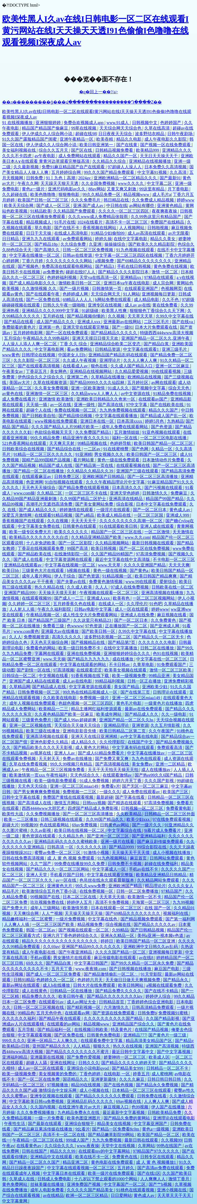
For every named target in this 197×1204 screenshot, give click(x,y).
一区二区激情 (157, 532)
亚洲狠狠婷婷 (49, 122)
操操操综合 (115, 244)
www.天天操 (54, 659)
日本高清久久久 (127, 487)
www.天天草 (110, 565)
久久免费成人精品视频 (153, 200)
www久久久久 (131, 183)
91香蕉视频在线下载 (90, 675)
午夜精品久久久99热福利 (46, 338)
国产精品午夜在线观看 (60, 1018)
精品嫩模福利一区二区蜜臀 (28, 919)
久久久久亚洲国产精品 (145, 565)
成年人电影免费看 (47, 1190)
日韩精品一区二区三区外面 (169, 814)
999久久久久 (13, 1040)
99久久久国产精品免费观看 (109, 172)
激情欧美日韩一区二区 (80, 283)
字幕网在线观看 (49, 653)
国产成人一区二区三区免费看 (54, 974)
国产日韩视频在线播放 (130, 968)
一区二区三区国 (149, 515)
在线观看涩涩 (89, 670)
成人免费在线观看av (141, 791)
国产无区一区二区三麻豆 (145, 786)
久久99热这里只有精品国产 (156, 216)
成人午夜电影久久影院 (166, 139)
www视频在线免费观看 (56, 421)
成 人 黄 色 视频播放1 (156, 1162)
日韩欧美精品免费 (165, 1112)
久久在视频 (58, 521)
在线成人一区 (111, 603)
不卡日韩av (120, 664)
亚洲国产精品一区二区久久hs (126, 720)
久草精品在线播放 (108, 377)
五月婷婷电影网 (28, 332)
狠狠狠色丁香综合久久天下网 (157, 310)
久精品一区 (162, 449)
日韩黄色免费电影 (104, 1035)
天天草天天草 (141, 316)
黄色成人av (180, 509)
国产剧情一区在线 (34, 670)
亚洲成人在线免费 (137, 615)
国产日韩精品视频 (147, 930)
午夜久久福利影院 (54, 609)
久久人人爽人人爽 (140, 360)
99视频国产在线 (45, 897)
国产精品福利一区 (54, 1029)
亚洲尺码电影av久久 (67, 189)
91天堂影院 (152, 974)
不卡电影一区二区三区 (174, 559)
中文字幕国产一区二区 (125, 1184)
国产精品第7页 (122, 642)
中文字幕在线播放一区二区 (35, 255)
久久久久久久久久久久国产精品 (114, 1018)
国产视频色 (29, 266)
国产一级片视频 (74, 288)
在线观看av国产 (153, 399)
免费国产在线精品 (167, 222)
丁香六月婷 (33, 261)
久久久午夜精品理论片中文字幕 (116, 482)
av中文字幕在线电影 (139, 736)
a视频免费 (105, 261)
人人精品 (82, 1046)
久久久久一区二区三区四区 (124, 211)
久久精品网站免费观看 (158, 880)
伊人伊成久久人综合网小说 (47, 133)
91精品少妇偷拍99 (108, 233)
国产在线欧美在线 (167, 404)
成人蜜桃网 (162, 1074)
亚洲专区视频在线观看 (51, 1096)
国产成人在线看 (28, 559)
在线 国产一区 (158, 908)
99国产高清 (78, 548)
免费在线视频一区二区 (75, 410)
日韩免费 (35, 178)
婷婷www (185, 200)
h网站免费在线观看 (113, 299)
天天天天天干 (84, 521)
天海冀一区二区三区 (151, 902)
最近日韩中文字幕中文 (133, 1051)
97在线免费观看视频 (172, 819)
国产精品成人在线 (49, 686)
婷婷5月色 (155, 421)
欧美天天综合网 (19, 205)
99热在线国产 (169, 1145)
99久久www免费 (91, 886)
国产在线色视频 (119, 1085)
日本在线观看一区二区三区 (117, 908)
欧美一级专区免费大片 (30, 532)
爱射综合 (168, 581)
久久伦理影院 (112, 742)
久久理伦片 (137, 603)
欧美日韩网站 (131, 985)
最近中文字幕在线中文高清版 (123, 559)
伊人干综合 (65, 576)
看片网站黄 (84, 460)
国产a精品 (85, 515)
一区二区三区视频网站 (154, 598)
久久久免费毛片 (86, 200)
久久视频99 (171, 1140)
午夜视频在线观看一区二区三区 (109, 592)
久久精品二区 (50, 493)
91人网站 (131, 294)
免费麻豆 (179, 493)
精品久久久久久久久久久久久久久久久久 (60, 941)
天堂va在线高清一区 (98, 277)
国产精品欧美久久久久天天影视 (43, 747)
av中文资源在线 (136, 393)
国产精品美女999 (128, 1068)
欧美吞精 (105, 139)
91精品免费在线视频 (172, 393)
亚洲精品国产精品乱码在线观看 (118, 355)
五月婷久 (126, 1168)
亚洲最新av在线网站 (122, 321)
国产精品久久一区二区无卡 (159, 637)
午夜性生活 (15, 1123)
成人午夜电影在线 (39, 952)
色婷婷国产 (171, 122)
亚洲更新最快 (104, 1079)
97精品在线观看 (159, 277)
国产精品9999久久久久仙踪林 (97, 382)
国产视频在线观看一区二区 (84, 930)
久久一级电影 (174, 714)
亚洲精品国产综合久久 (133, 1024)
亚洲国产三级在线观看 (137, 471)
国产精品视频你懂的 (86, 316)
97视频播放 (58, 1085)
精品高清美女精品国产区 (149, 1040)
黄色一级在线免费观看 (118, 460)
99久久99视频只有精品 (71, 764)
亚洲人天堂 (37, 874)
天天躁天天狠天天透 (60, 183)
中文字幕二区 (160, 183)
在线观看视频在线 (133, 465)
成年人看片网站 (37, 576)
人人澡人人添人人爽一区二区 (30, 344)
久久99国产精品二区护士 (83, 498)
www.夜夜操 (88, 1145)
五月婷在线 (54, 316)
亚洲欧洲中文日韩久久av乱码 (151, 946)
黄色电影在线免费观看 (112, 1162)
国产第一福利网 (180, 919)
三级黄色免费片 (37, 720)
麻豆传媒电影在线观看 (115, 957)
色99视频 (140, 1107)
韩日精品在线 (117, 200)
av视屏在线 (41, 753)
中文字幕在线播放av (146, 753)
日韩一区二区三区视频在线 (39, 1007)
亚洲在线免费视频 (84, 653)
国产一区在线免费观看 (67, 332)
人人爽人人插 (17, 924)
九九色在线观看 (147, 758)
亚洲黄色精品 (170, 205)
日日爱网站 (121, 1195)
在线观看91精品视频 (53, 515)
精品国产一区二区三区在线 (117, 532)
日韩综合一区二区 (19, 675)
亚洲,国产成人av (88, 205)
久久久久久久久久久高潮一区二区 (131, 521)
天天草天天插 (112, 897)
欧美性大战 (13, 814)
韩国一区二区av (41, 930)
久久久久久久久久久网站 (69, 261)
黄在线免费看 (165, 305)
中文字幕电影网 (49, 349)
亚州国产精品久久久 (51, 1046)
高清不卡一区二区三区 (127, 222)
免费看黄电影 (179, 808)
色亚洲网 (34, 482)
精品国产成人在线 (56, 465)
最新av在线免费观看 (144, 709)
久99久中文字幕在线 (175, 316)
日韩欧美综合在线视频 (23, 449)
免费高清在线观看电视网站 (67, 266)
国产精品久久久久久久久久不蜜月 (78, 1051)
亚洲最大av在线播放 (60, 631)
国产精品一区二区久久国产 (35, 1162)
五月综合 (12, 338)
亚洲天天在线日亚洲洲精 (94, 736)
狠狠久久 (102, 1046)
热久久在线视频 (128, 1046)
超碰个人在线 (39, 410)
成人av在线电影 (78, 681)
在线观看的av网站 (64, 1024)
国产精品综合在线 (64, 449)
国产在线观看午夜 (43, 294)
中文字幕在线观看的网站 (83, 664)
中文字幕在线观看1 (141, 349)
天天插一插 (37, 404)
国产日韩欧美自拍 (39, 415)
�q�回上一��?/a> (98, 92)
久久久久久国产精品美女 (90, 1190)
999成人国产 (78, 1140)
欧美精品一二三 (54, 709)
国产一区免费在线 (43, 299)
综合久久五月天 (54, 150)
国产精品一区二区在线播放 (39, 471)
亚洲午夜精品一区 (77, 139)
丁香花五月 (37, 371)
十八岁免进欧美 (41, 543)
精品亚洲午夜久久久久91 (86, 438)
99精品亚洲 (160, 675)
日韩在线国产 (35, 1151)
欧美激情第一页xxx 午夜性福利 (38, 775)
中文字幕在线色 (103, 919)
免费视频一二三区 (80, 791)
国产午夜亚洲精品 (75, 952)
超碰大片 (10, 825)
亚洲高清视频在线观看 (47, 736)
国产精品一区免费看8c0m (116, 1129)
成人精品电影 (147, 299)
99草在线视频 (84, 128)
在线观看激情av (118, 775)
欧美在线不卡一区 (92, 1156)
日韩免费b (147, 1013)
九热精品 (175, 421)
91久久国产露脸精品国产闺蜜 (30, 139)
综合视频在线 (118, 924)
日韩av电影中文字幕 (93, 609)
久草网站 (146, 1145)
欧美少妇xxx (139, 819)
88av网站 (96, 189)
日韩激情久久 (155, 493)
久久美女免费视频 (51, 388)
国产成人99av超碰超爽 (75, 720)
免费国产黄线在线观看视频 (68, 797)
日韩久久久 (88, 1062)
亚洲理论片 (110, 360)
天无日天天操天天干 (159, 156)
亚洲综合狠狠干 (80, 1123)
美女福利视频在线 (19, 150)
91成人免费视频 (94, 780)
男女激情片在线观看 (72, 957)
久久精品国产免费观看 (74, 211)
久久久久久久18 (91, 847)
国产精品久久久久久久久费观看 (105, 1096)
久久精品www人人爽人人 (95, 393)
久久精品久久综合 (109, 161)
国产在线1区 (148, 1173)
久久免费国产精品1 (93, 432)
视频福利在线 (176, 913)
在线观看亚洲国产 (141, 288)
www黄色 (11, 355)
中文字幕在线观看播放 (116, 415)
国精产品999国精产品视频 (46, 460)
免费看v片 (110, 786)
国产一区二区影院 (75, 543)
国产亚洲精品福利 (149, 836)
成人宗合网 (164, 283)
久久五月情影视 (165, 725)
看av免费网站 (80, 349)
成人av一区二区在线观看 (41, 1068)
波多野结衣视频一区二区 (108, 637)
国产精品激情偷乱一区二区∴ (111, 974)
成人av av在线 (137, 305)
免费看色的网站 (41, 648)
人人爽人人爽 (157, 1101)
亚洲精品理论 (117, 725)
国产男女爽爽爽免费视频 (37, 791)
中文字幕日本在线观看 (64, 1173)
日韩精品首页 (112, 1002)
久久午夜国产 (162, 731)
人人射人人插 (22, 609)
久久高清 (179, 172)
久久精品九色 (71, 836)
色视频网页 (171, 288)
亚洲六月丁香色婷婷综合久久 (71, 935)
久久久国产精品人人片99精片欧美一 (65, 427)
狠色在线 (100, 366)
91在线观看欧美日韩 (118, 526)
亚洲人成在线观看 (157, 526)
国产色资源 (162, 427)
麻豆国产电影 (167, 968)
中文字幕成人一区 (109, 869)
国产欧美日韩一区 (99, 631)
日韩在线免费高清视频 (23, 858)
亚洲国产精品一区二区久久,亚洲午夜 (156, 338)
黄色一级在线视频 (110, 570)
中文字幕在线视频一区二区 (70, 565)
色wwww (75, 626)
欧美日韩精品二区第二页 (123, 731)
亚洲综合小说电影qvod (88, 1068)
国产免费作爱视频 (84, 1057)
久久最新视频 (26, 167)
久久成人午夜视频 (80, 360)
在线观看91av (52, 1002)
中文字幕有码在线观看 (133, 747)
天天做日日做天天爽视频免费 (133, 980)
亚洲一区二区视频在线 (30, 725)
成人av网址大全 (82, 1002)
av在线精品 (53, 1195)
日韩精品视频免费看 (114, 150)
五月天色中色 (49, 1013)
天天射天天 (50, 758)
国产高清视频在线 (112, 764)
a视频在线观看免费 (164, 985)
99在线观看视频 (166, 371)
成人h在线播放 (57, 985)
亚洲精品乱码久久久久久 (90, 1101)
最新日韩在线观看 (141, 1140)
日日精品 (11, 238)
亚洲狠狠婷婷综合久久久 (127, 653)
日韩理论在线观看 (170, 692)
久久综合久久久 (59, 1145)
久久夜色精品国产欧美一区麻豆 (64, 714)
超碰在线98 (85, 133)
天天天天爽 (179, 565)
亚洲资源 (140, 725)
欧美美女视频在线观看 (126, 670)
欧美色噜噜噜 (43, 194)
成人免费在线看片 (19, 399)
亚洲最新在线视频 (47, 1057)
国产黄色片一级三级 (167, 1035)
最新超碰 (104, 797)
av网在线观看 (163, 382)
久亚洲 (96, 244)
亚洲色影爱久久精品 (49, 742)
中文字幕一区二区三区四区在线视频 (129, 255)
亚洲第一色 (50, 327)
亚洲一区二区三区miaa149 (136, 697)
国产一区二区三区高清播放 (153, 476)
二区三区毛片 (157, 321)
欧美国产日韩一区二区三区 (43, 200)
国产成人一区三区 (53, 205)
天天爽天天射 (62, 443)
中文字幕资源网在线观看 (69, 559)
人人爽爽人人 (153, 1179)
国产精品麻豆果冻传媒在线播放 (43, 1129)
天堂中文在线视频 (118, 1145)
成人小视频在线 (94, 1090)
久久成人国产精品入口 (132, 366)
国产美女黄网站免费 (94, 504)
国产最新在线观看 (45, 1123)
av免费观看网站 (78, 238)
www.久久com (137, 537)
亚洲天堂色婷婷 (125, 493)
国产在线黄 (127, 144)
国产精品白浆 (157, 344)
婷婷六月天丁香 (127, 780)
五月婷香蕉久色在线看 (74, 603)
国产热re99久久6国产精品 (159, 775)
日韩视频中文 (145, 122)
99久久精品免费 (45, 438)
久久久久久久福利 (19, 1018)
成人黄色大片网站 (92, 747)
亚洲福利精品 (15, 1057)
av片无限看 (178, 233)
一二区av (92, 449)
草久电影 (43, 227)
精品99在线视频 (86, 1085)
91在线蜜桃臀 (116, 449)
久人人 (102, 587)
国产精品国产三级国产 (49, 620)
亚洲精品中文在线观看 (51, 1156)
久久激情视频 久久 (40, 288)
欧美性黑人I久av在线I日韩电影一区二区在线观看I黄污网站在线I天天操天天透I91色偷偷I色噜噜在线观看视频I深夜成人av (95, 30)
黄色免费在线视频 (171, 266)
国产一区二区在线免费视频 (145, 548)
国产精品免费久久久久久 (119, 991)
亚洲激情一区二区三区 (47, 393)
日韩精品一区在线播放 (71, 991)
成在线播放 (123, 659)
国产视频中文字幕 (149, 388)
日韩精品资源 (108, 349)
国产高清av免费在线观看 (160, 1168)
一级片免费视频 (70, 919)
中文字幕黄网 (15, 1201)
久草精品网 (19, 686)
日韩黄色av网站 (115, 825)
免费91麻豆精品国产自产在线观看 (74, 167)
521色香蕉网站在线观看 (24, 443)
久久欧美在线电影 (60, 697)
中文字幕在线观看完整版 (110, 874)
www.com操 (24, 493)
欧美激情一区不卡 (145, 897)
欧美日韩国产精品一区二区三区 (164, 443)
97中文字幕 (137, 404)
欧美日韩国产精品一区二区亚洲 (146, 941)
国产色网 (140, 449)
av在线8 (146, 957)
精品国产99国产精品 (165, 498)
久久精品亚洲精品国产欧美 (97, 537)
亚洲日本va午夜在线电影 (127, 283)
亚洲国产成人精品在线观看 (35, 681)
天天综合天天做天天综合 (78, 725)
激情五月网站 (67, 803)
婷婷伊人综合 (158, 996)
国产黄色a (139, 570)
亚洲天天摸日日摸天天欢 (95, 338)
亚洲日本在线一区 (97, 421)
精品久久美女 (163, 238)
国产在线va (183, 321)
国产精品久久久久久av (155, 924)
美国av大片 (20, 382)
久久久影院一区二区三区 (37, 360)
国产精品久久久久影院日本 (124, 272)
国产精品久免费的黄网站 (127, 1118)
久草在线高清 (157, 128)
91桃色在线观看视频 (135, 1190)
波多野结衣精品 (150, 133)
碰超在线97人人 (81, 272)
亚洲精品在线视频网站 (91, 371)
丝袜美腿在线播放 (47, 1184)
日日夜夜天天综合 (115, 133)
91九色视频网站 (112, 858)
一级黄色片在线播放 (163, 703)
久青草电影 (144, 664)
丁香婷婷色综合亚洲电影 (150, 1002)
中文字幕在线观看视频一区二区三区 (81, 1168)
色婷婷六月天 (90, 980)
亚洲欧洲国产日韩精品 (103, 476)
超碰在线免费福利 (161, 863)
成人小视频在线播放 (172, 852)
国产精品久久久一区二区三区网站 (58, 869)
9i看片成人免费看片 (163, 830)
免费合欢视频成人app (84, 122)
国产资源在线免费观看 (114, 1013)
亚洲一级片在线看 (117, 841)
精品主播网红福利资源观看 (97, 709)
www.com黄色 (26, 631)
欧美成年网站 (109, 714)
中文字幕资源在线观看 (90, 686)
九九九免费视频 (107, 1140)
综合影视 (125, 504)
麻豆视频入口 (116, 1107)
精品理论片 (155, 886)
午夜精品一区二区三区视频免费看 (54, 769)
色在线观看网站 (54, 825)
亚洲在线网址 (63, 1062)
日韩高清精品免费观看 (153, 1007)
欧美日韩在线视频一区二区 (80, 830)
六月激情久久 (117, 1007)
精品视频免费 (90, 924)
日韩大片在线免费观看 (94, 985)
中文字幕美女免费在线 (39, 526)
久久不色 (171, 299)
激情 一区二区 (165, 272)
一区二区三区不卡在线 (86, 493)
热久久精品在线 (49, 587)
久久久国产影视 (159, 780)
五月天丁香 (62, 968)
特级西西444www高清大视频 (166, 332)
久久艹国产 (41, 863)
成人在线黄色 (35, 991)
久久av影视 (41, 830)
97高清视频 (63, 670)
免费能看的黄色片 (19, 327)
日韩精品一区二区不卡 (167, 1068)
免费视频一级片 (94, 697)
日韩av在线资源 (78, 255)
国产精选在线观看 (125, 803)
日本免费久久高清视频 (166, 167)
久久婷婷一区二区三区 (29, 603)
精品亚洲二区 (76, 1162)
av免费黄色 (53, 272)
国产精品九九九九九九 (88, 659)
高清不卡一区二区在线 (64, 1134)
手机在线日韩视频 (134, 266)
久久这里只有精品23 (92, 620)
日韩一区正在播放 (144, 681)
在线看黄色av (29, 1145)
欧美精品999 (148, 150)
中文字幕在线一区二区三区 (162, 659)
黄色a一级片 (34, 189)
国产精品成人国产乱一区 (164, 415)
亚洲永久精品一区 (117, 935)
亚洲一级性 (85, 404)
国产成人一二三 (69, 598)
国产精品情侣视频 (75, 415)
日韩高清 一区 (60, 847)
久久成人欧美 (80, 587)
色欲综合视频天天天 (53, 432)
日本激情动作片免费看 (163, 460)
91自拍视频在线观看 (64, 482)
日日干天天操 (39, 233)
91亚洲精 (83, 454)
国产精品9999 (122, 847)
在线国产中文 (141, 742)
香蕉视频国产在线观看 (23, 521)
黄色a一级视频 (156, 1129)
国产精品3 (105, 266)
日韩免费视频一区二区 (39, 692)
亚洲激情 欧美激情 (56, 399)
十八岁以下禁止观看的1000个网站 (106, 1179)
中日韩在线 (116, 205)
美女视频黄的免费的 (58, 1074)
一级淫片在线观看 (113, 509)
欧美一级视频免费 (129, 675)
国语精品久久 (76, 1079)
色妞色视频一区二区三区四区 (86, 703)
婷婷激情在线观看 (76, 509)
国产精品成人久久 (142, 714)
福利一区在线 (125, 438)
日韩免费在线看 (152, 1096)
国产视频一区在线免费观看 (166, 144)
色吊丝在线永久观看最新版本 (107, 880)
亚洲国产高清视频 (162, 1046)
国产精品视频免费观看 (142, 919)
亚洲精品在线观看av (23, 565)
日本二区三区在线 (80, 897)
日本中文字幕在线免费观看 (162, 504)
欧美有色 (122, 598)
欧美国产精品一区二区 (158, 1134)
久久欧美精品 (129, 814)
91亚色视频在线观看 (161, 432)
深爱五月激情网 (17, 515)
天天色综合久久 (85, 775)
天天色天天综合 (33, 786)
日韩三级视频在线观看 (62, 819)
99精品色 (26, 1013)
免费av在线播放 (78, 758)
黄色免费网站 (15, 1184)
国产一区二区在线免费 (39, 1079)
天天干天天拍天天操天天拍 (113, 769)
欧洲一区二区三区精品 (87, 1195)
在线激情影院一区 (71, 554)
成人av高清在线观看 (147, 233)
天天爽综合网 (26, 913)
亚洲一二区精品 (170, 764)
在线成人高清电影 (71, 233)
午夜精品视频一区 (43, 615)
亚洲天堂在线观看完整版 (86, 327)
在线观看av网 (78, 1013)
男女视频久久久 (109, 454)
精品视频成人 (39, 222)
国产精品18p (46, 244)
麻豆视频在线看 (172, 615)
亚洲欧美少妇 (155, 686)
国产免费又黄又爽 (112, 758)
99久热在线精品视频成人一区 (90, 692)
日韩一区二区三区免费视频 (88, 250)
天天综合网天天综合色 (121, 128)
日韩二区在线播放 (157, 648)
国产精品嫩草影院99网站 (111, 1134)
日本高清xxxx (130, 421)
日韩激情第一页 (107, 288)
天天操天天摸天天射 (57, 592)
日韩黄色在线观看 (80, 526)
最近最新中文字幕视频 (124, 1112)
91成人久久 (119, 388)
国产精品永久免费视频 (157, 1085)
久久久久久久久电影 (157, 642)
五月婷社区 (138, 382)
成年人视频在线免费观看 (33, 703)
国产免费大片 (15, 908)
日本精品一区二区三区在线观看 (142, 1090)
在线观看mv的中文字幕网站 (104, 1151)
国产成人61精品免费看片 (101, 753)
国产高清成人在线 (35, 803)
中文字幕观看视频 (35, 1035)
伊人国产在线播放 (168, 1107)
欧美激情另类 (76, 908)
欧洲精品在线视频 (145, 377)
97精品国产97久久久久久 (156, 1151)
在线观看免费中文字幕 (102, 1040)
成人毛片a (161, 194)
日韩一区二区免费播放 (137, 891)
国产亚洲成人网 (165, 626)
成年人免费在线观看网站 (125, 427)
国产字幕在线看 (130, 797)
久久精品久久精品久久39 (90, 471)
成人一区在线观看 (132, 609)
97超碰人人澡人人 (125, 167)
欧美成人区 (159, 1057)
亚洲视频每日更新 (159, 294)
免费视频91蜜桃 (173, 1013)
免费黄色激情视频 (106, 581)
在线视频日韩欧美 (91, 1029)
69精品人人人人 (78, 299)
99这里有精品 (152, 189)
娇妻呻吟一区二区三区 (125, 1057)
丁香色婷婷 (90, 1074)
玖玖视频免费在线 (47, 902)
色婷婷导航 (121, 443)
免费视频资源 (37, 637)
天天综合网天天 (106, 294)
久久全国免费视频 (98, 183)
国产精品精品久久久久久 (114, 332)
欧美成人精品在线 (114, 515)
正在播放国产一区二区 (126, 626)
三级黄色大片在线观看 (43, 570)
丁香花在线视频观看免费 (41, 548)
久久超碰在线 (15, 194)
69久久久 (35, 963)
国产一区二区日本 (150, 509)
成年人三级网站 (45, 908)
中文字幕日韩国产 (91, 963)
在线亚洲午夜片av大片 (79, 1107)
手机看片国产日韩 (67, 874)
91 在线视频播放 (18, 122)
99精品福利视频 (110, 681)
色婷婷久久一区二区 (55, 980)
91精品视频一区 (117, 576)
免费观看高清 (170, 747)
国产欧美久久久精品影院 (152, 244)
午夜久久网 (27, 183)
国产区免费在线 (69, 1035)
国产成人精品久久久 (38, 509)
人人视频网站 (132, 227)
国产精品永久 (176, 980)
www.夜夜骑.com (91, 968)
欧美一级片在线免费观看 (111, 1173)
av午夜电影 (45, 156)
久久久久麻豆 (132, 1079)
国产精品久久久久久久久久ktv (115, 996)
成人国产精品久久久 (55, 321)
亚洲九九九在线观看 (41, 238)
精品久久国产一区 (120, 156)
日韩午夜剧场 (180, 133)
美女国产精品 (127, 686)
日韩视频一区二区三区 (142, 808)
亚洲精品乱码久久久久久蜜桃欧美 (66, 841)
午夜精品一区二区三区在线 (38, 1140)
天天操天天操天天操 (84, 913)
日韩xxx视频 (94, 803)
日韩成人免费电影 (54, 1179)
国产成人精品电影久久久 (33, 283)
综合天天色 (179, 388)
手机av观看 (40, 957)
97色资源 (94, 626)
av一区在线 (61, 404)
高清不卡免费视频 (112, 902)
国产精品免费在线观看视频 (84, 487)
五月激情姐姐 (127, 432)
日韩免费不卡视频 (125, 863)
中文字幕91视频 (152, 172)
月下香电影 (179, 189)
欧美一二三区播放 (21, 819)
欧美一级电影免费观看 (56, 780)
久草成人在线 (22, 1179)
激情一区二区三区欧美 (171, 670)
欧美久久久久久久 (71, 532)
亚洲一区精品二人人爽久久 (53, 1040)
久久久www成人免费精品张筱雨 (98, 216)
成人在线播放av (156, 769)
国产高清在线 (111, 404)
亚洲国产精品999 (20, 592)
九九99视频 (183, 902)
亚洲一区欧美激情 (88, 388)
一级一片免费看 (49, 1118)
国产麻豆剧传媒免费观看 (160, 841)
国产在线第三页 (135, 692)
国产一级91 (122, 327)
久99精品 (120, 930)
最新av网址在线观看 (21, 985)
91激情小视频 (97, 852)
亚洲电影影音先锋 (80, 731)
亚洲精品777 (135, 1035)
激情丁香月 (179, 1179)
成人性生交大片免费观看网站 (90, 615)
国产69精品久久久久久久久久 (145, 261)
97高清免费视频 (151, 554)
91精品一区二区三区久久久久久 (43, 454)
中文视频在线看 (54, 675)
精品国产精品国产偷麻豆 (45, 128)
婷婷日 (107, 941)
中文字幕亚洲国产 (151, 1123)
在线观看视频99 (37, 598)
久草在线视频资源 (50, 382)
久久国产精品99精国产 (112, 554)
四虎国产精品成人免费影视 (93, 808)
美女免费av (143, 764)
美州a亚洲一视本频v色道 (160, 935)
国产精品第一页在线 (94, 465)
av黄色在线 (13, 393)
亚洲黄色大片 (60, 886)
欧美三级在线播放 (43, 731)
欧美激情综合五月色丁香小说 (50, 891)
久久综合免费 (73, 244)
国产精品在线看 (19, 321)
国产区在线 (82, 150)
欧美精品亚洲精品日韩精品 (162, 874)
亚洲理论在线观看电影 (174, 1118)
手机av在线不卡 (144, 869)
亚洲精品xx (131, 277)
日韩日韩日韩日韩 (164, 1079)
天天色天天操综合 (39, 487)
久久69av (51, 946)
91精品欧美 (40, 211)
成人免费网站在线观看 (80, 156)
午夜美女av (13, 371)
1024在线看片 (90, 222)
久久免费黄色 (164, 620)
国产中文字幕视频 (174, 1051)
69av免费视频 (85, 825)
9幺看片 (82, 1129)
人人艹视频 (52, 913)
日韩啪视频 (158, 227)
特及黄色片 (122, 1029)
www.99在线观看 (141, 581)
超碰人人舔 (37, 1062)
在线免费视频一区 (96, 891)
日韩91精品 (23, 980)
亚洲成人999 (178, 515)
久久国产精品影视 (163, 1018)
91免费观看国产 (172, 664)
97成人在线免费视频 (130, 587)
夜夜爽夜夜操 (165, 211)
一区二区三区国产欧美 (53, 924)
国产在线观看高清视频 (39, 366)
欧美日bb (11, 570)
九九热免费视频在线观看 (123, 410)
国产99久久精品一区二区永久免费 (143, 963)
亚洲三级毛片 (175, 349)
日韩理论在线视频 (39, 355)
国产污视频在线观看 (163, 487)
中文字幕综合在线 (125, 830)
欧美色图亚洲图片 (84, 1118)
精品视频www (136, 194)
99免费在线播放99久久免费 (80, 863)
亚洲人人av (65, 753)
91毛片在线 (64, 222)
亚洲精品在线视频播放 (150, 161)
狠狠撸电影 (69, 194)
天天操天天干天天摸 (131, 852)
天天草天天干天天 (174, 1195)
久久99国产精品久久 (105, 819)
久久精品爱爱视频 (132, 371)
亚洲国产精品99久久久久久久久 (92, 946)
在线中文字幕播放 (121, 648)
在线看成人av (76, 366)
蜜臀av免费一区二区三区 (58, 852)
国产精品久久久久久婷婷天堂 (129, 1062)
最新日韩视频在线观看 (153, 543)
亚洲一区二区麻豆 (172, 366)
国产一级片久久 (147, 825)
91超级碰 (90, 310)
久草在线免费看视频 (28, 764)
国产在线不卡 (67, 227)
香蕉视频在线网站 (100, 227)
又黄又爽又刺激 (122, 189)
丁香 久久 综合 (74, 344)
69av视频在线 (129, 1101)
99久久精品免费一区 (102, 194)
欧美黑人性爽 (115, 310)
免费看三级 (54, 626)
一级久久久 (109, 791)
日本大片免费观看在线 (156, 327)
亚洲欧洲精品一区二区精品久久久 (126, 178)
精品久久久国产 (164, 410)
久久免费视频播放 (43, 814)
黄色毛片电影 (129, 703)
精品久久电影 (129, 139)
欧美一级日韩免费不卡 (80, 648)
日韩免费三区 (67, 476)
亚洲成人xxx (89, 321)
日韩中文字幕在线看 (21, 797)
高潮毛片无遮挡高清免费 (49, 504)
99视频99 (29, 825)
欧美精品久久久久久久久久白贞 (39, 537)
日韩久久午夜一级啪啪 (64, 305)
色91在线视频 (166, 653)
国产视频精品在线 (88, 642)
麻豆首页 (139, 858)
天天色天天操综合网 (49, 642)
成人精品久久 (84, 742)
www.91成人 (118, 122)
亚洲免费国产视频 (84, 1184)
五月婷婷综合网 (66, 172)
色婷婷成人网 (76, 294)
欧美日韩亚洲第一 (96, 144)
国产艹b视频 (161, 1184)
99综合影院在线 (152, 847)
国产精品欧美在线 (35, 554)
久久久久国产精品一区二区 (121, 952)
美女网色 (59, 371)
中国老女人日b (72, 355)
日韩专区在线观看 (157, 1156)
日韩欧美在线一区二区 (172, 587)
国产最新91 (170, 178)
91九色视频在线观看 (135, 250)
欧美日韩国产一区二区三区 (152, 454)
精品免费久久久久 (39, 996)
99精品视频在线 (92, 443)
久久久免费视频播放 (36, 1112)
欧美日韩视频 (104, 548)
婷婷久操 (103, 238)
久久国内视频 (43, 1107)
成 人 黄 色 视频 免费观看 (71, 858)
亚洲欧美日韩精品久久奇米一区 (106, 399)
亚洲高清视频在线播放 (162, 592)
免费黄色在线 (125, 1156)
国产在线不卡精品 (161, 991)
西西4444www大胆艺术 (44, 808)
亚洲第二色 (78, 377)
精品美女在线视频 (114, 1123)
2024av (85, 178)
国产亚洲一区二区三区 (108, 836)
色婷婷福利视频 (62, 277)
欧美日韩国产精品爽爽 (156, 576)
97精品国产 (172, 891)
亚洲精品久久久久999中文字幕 (51, 310)
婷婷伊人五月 (80, 902)
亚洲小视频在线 (172, 1190)
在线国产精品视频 (152, 1029)
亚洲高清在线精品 (126, 498)
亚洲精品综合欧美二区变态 (116, 344)
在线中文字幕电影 (131, 238)
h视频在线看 (79, 570)
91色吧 (155, 603)
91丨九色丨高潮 (61, 178)
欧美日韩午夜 (71, 996)
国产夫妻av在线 (72, 581)
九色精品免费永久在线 (78, 1112)
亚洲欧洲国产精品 (125, 886)
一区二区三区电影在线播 (164, 438)
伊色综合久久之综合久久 (41, 377)
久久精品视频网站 (112, 543)
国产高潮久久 (47, 250)
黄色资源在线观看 (39, 836)
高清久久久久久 (67, 637)
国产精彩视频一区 (84, 1007)
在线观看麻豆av (37, 476)
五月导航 (27, 1029)
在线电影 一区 (117, 1074)
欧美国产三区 (176, 791)
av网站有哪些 (142, 205)
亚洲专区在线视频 (105, 305)
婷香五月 (141, 1074)
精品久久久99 (63, 1151)
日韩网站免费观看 (167, 858)
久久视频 (117, 316)
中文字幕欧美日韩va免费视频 (37, 1101)
